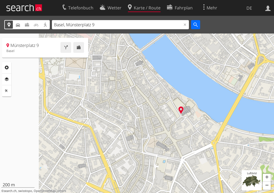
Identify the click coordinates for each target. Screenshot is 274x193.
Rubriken (6, 67)
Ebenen (6, 79)
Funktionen (6, 90)
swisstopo (25, 191)
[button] (267, 178)
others (61, 191)
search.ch (10, 191)
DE (249, 8)
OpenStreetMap (45, 191)
